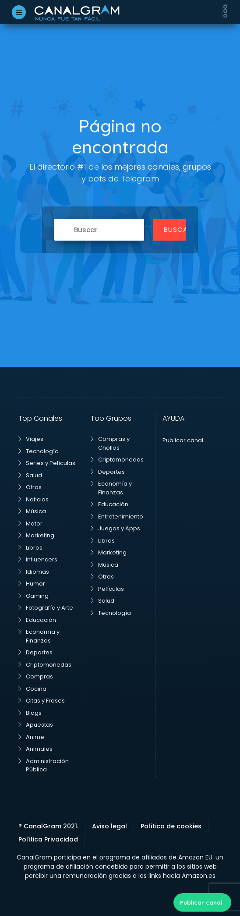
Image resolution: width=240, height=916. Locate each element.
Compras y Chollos (110, 443)
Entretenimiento (117, 516)
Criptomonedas (44, 664)
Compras (35, 676)
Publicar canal (201, 902)
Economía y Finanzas (39, 636)
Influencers (37, 559)
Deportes (35, 652)
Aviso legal (109, 826)
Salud (30, 475)
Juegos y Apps (115, 528)
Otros (30, 487)
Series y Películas (46, 463)
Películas (107, 589)
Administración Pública (43, 765)
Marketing (36, 535)
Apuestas (35, 725)
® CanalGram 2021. (48, 826)
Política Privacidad (48, 839)
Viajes (30, 439)
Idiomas (33, 572)
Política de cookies (171, 826)
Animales (35, 749)
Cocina (32, 689)
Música (32, 511)
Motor (30, 523)
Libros (30, 547)
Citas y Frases (41, 700)
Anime (31, 737)
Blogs (30, 713)
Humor (31, 583)
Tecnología (38, 451)
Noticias (33, 499)
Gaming (33, 596)
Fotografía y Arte (45, 608)
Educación (37, 620)
